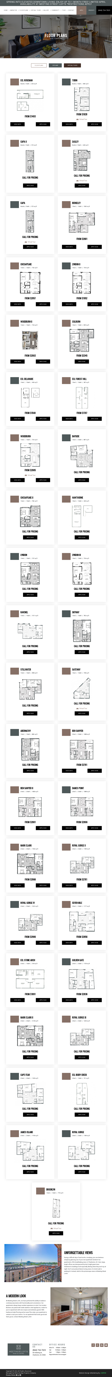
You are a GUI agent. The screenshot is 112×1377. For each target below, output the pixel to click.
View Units (17, 124)
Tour (64, 10)
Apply (81, 10)
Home (6, 10)
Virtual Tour (81, 119)
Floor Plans (24, 10)
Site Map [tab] (55, 65)
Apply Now (42, 124)
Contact (71, 10)
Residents (91, 10)
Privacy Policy (10, 1375)
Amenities (13, 10)
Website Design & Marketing (88, 1373)
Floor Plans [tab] (39, 65)
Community (56, 10)
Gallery (46, 10)
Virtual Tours (36, 10)
